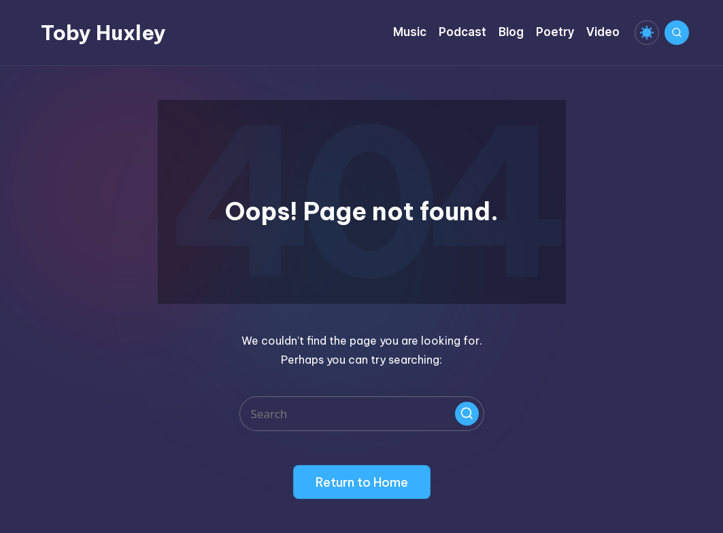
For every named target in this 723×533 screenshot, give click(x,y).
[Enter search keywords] (361, 413)
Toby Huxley (103, 33)
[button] (467, 414)
